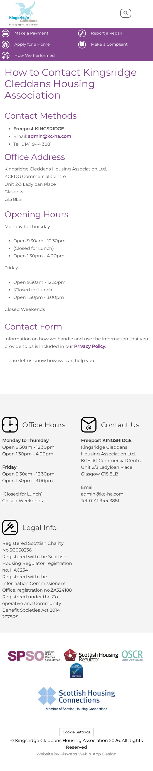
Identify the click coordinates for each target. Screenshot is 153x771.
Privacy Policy (89, 346)
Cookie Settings (76, 732)
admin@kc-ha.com (49, 136)
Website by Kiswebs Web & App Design (76, 754)
